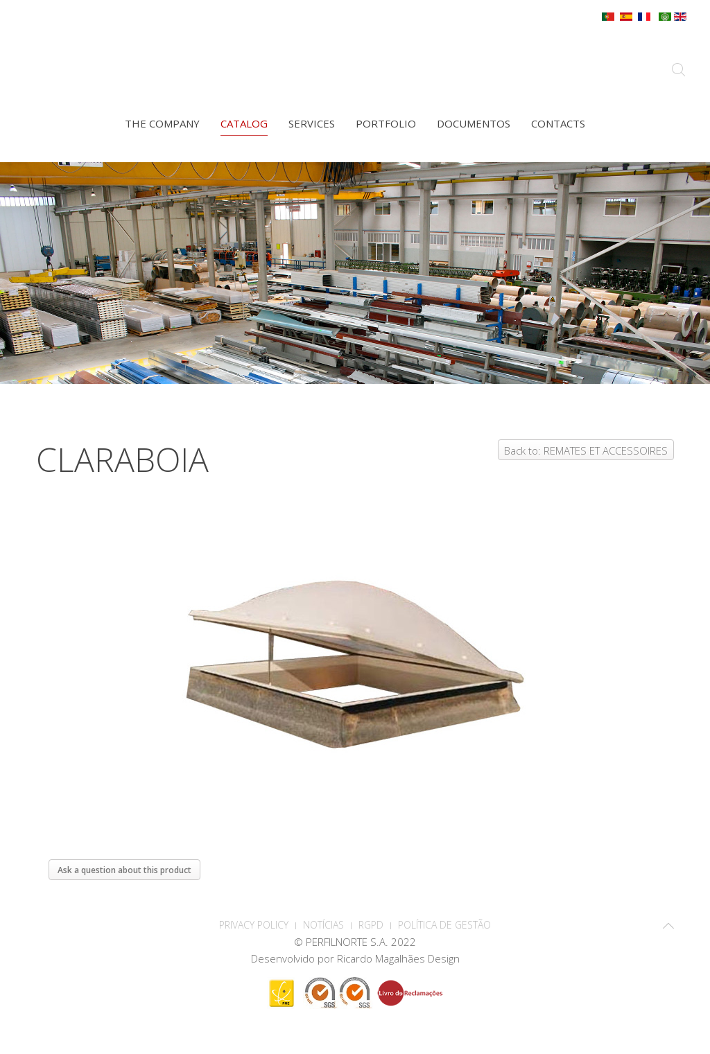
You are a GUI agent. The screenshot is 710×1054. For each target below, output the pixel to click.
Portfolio (386, 123)
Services (311, 123)
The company (162, 123)
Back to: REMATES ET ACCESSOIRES (586, 450)
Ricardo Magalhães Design (398, 958)
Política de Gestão (444, 924)
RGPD (370, 924)
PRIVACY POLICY (253, 924)
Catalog (244, 123)
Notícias (323, 924)
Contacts (558, 123)
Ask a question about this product (124, 870)
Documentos (473, 123)
